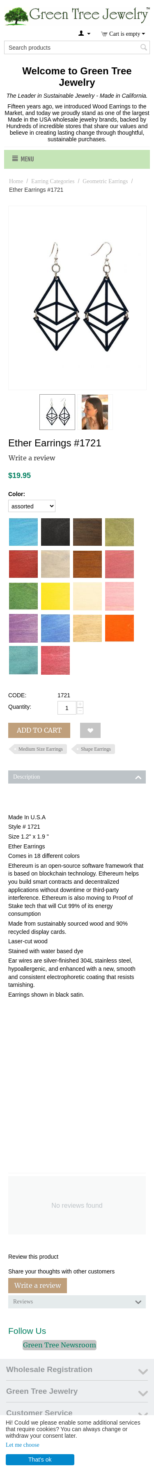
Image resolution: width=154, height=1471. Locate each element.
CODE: (17, 695)
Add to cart (39, 730)
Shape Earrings (96, 749)
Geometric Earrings (105, 181)
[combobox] (77, 47)
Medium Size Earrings (40, 749)
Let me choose (22, 1445)
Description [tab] (77, 776)
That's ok (39, 1459)
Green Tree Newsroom (59, 1345)
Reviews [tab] (77, 1301)
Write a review (32, 458)
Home (16, 181)
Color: (16, 494)
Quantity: (19, 706)
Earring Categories (52, 181)
